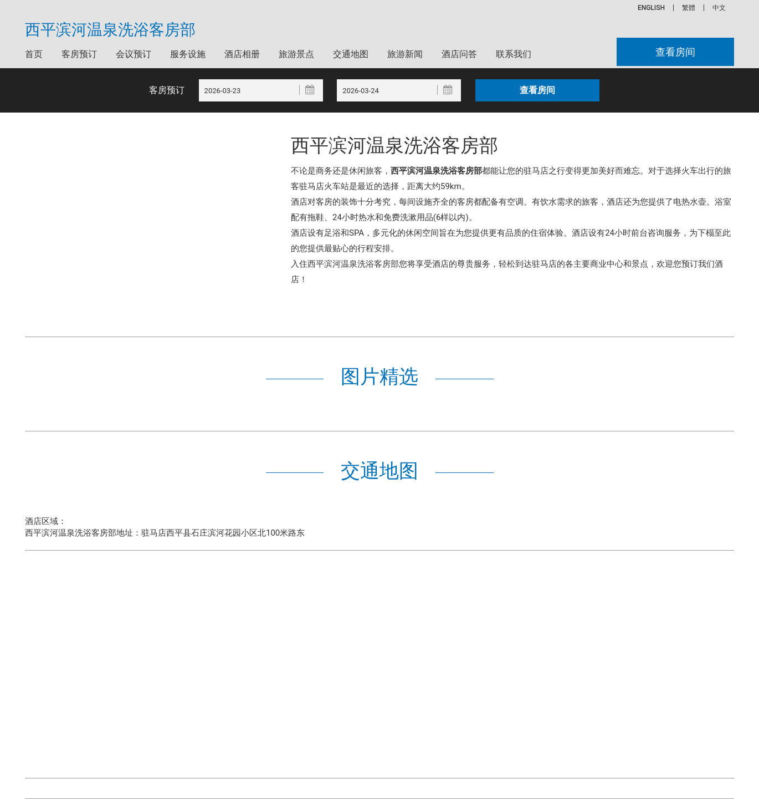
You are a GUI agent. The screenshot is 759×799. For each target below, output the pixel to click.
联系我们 (513, 54)
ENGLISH (651, 7)
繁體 (688, 7)
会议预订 (133, 54)
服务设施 (188, 54)
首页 (34, 54)
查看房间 (675, 52)
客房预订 (79, 54)
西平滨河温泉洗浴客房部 (110, 30)
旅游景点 (296, 54)
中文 (719, 7)
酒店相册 (242, 54)
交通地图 (350, 54)
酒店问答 (459, 54)
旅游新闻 (405, 54)
